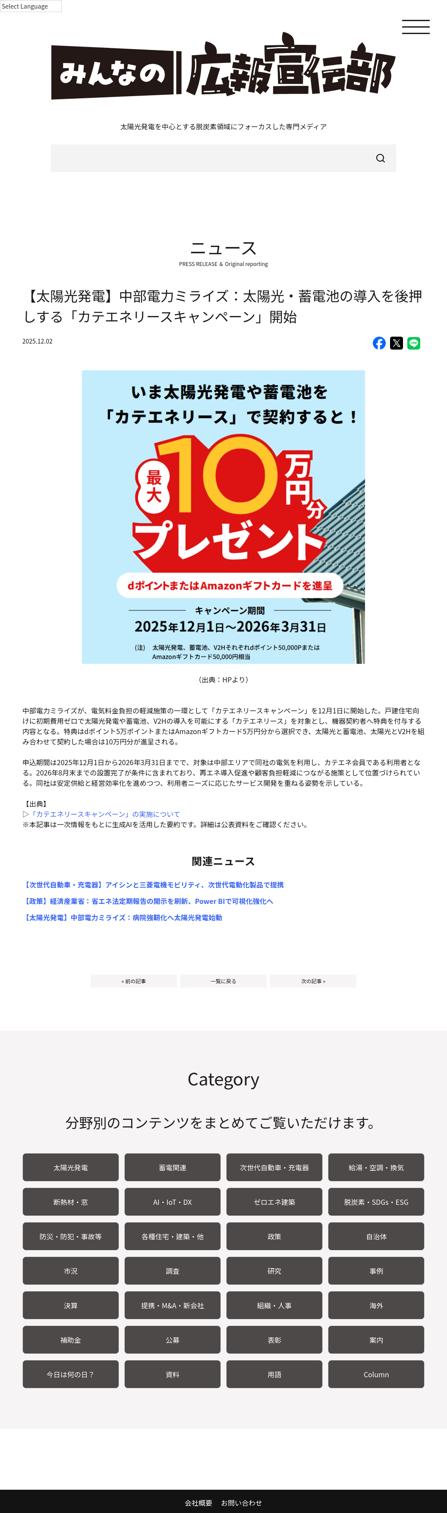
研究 (274, 1271)
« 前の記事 (134, 981)
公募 (172, 1340)
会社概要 (198, 1502)
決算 (71, 1305)
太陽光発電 (71, 1167)
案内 (376, 1340)
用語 (274, 1374)
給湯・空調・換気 (376, 1167)
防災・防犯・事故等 (71, 1236)
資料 (172, 1374)
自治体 (376, 1236)
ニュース (223, 246)
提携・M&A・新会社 (172, 1305)
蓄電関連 (172, 1167)
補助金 (70, 1340)
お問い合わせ (241, 1502)
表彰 (274, 1340)
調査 (172, 1271)
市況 (71, 1271)
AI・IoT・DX (172, 1202)
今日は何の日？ (71, 1374)
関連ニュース (224, 860)
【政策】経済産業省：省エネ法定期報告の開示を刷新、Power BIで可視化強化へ (148, 901)
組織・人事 (274, 1305)
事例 (376, 1271)
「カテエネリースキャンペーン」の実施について (104, 814)
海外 (376, 1305)
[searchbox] (223, 158)
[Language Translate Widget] (31, 6)
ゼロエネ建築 (274, 1202)
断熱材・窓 (71, 1202)
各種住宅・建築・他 (173, 1236)
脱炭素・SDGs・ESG (376, 1202)
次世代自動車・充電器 (274, 1167)
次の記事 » (313, 981)
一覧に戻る (223, 981)
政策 (274, 1236)
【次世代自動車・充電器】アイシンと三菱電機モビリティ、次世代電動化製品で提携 (153, 884)
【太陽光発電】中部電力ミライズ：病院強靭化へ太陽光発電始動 (122, 917)
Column (376, 1374)
